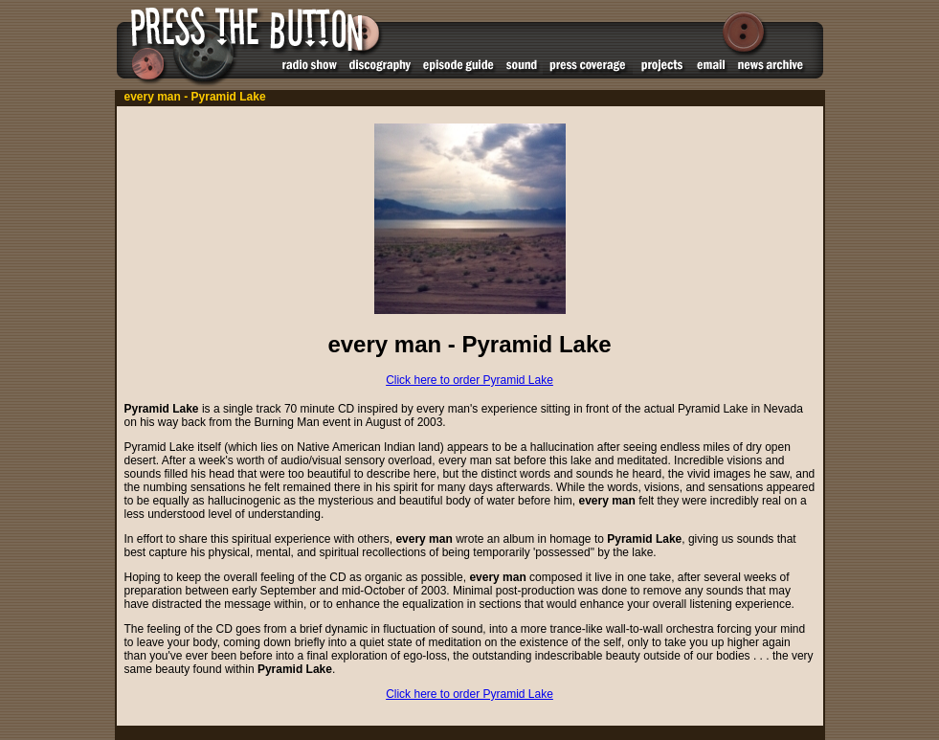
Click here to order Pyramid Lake (469, 380)
